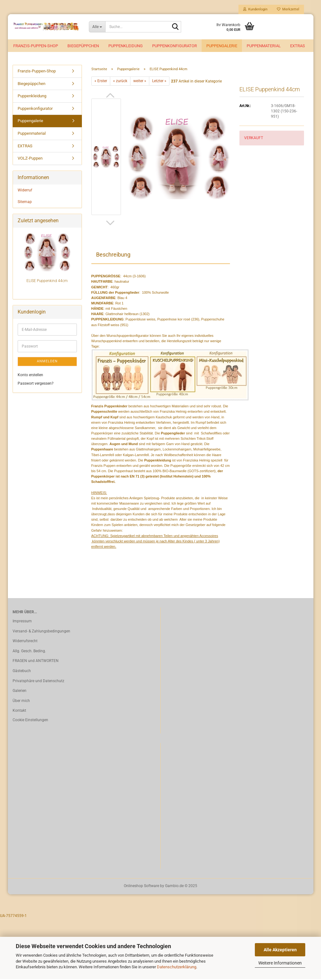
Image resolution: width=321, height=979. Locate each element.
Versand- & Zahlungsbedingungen (41, 632)
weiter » (139, 82)
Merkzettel (288, 9)
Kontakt (19, 712)
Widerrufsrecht (25, 642)
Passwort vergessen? (36, 384)
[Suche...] (97, 26)
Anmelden (47, 362)
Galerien (19, 692)
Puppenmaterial (264, 45)
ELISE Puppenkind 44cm (47, 282)
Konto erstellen (30, 376)
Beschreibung (113, 255)
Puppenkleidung (125, 45)
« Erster (101, 82)
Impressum (22, 622)
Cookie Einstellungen (30, 721)
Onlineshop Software (141, 887)
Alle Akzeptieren (280, 949)
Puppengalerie (221, 45)
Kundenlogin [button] (255, 9)
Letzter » (159, 82)
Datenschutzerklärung (176, 967)
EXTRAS (297, 45)
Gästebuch (22, 672)
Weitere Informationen (280, 962)
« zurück (120, 82)
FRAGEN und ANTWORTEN (36, 662)
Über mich (21, 702)
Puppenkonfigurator (174, 45)
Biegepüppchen (83, 45)
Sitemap (25, 203)
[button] (110, 96)
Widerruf (25, 191)
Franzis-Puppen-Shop (35, 45)
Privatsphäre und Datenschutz (38, 682)
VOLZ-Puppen (30, 159)
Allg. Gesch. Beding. (29, 652)
